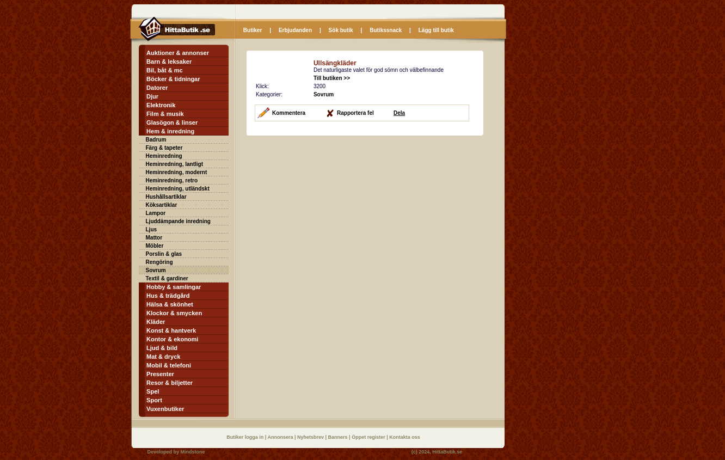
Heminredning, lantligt (175, 164)
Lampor (156, 213)
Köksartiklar (161, 205)
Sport (154, 400)
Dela (399, 113)
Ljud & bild (161, 348)
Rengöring (159, 262)
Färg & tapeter (164, 148)
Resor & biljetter (169, 382)
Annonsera (280, 437)
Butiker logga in (245, 437)
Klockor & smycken (174, 313)
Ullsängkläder (335, 63)
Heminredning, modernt (176, 172)
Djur (152, 96)
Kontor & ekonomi (172, 339)
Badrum (156, 140)
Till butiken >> (332, 78)
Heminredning (164, 156)
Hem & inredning (170, 131)
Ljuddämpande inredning (178, 221)
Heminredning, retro (172, 180)
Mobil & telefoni (168, 365)
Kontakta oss (404, 437)
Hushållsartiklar (166, 197)
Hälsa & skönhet (169, 304)
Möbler (155, 246)
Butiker (252, 30)
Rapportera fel (355, 113)
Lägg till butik (436, 30)
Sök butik (341, 30)
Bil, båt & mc (164, 70)
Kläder (155, 321)
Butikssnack (386, 30)
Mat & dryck (163, 356)
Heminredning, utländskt (178, 189)
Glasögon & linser (172, 122)
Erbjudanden (295, 30)
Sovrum (156, 270)
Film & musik (164, 114)
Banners (338, 437)
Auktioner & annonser (177, 53)
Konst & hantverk (171, 330)
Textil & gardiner (167, 278)
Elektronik (160, 105)
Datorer (157, 87)
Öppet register (369, 437)
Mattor (154, 238)
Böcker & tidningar (173, 79)
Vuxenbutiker (165, 409)
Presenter (160, 374)
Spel (152, 391)
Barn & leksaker (169, 61)
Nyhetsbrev (311, 437)
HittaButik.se (447, 452)
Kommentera (288, 113)
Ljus (151, 229)
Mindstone (193, 452)
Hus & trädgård (167, 295)
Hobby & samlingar (173, 287)
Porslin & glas (164, 254)
